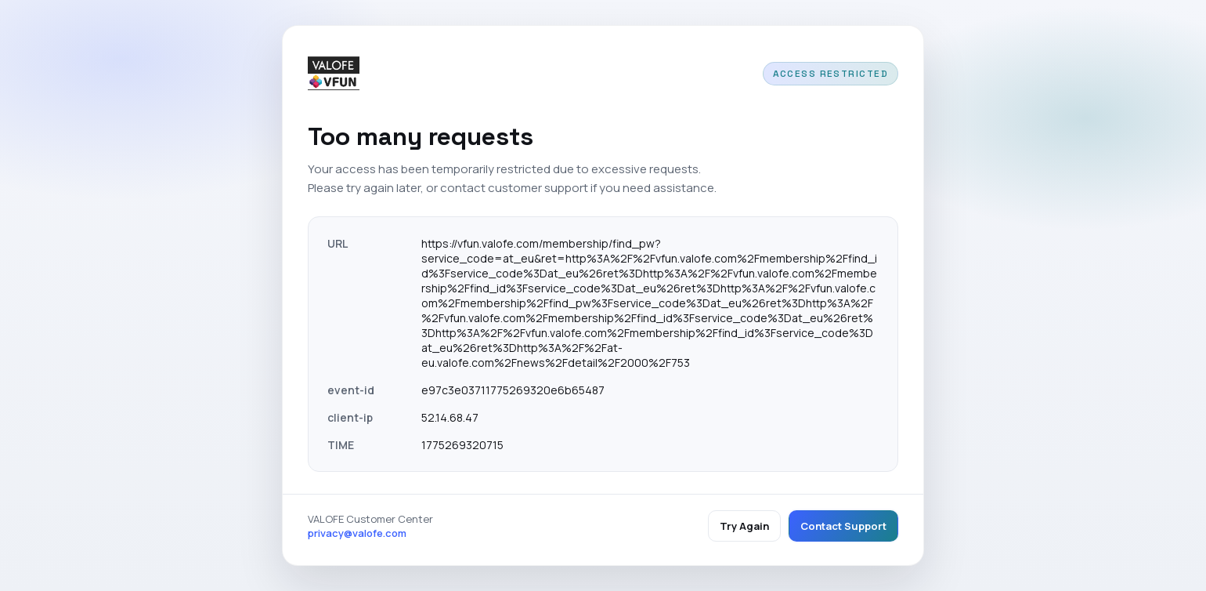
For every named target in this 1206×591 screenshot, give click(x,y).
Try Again (744, 526)
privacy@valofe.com (357, 533)
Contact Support (843, 526)
